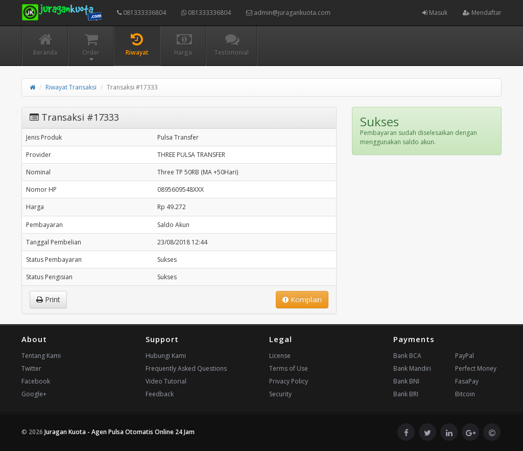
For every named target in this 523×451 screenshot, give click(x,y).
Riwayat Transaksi (71, 87)
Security (280, 394)
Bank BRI (405, 394)
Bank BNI (406, 381)
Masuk (434, 12)
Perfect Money (475, 368)
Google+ (33, 394)
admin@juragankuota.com (288, 12)
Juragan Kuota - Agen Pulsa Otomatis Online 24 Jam (119, 431)
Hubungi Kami (166, 355)
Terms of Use (288, 368)
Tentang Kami (41, 355)
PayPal (464, 355)
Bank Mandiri (412, 368)
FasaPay (467, 381)
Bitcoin (465, 394)
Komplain (302, 299)
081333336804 (141, 12)
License (280, 355)
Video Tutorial (166, 381)
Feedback (160, 394)
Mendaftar (482, 12)
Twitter (31, 368)
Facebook (35, 381)
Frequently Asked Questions (186, 368)
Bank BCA (407, 355)
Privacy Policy (288, 381)
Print (48, 299)
